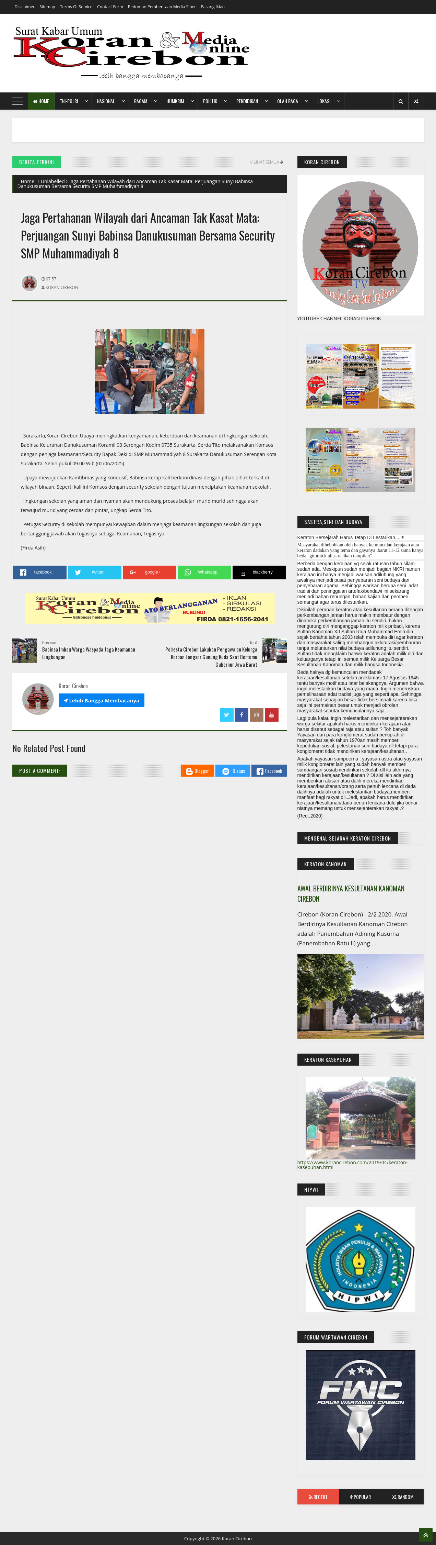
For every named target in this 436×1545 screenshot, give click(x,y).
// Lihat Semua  (266, 162)
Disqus (233, 771)
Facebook (269, 771)
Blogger (197, 771)
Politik (210, 100)
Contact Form (110, 7)
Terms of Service (76, 7)
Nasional (106, 100)
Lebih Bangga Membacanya (101, 700)
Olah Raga (287, 100)
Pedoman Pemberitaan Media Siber (162, 7)
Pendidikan (247, 100)
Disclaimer (25, 7)
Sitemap (47, 7)
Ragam (140, 100)
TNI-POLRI (69, 100)
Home (41, 100)
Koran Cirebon (237, 1538)
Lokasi (323, 100)
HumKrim (175, 100)
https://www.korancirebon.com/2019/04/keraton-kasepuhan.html (352, 1164)
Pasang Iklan (213, 7)
